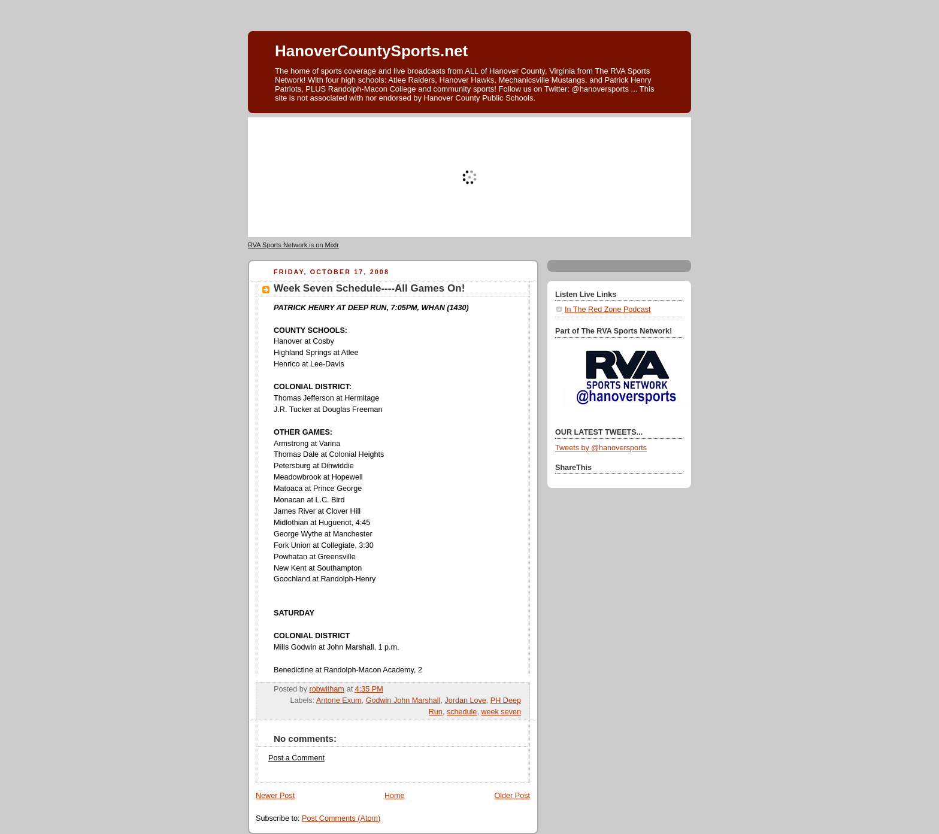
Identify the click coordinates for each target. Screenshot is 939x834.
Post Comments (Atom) (341, 818)
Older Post (512, 795)
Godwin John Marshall (403, 700)
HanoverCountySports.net (371, 51)
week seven (501, 712)
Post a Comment (296, 758)
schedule (462, 712)
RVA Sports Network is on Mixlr (293, 244)
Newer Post (275, 795)
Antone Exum (339, 700)
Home (394, 795)
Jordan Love (465, 700)
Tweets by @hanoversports (601, 448)
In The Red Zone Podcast (607, 309)
